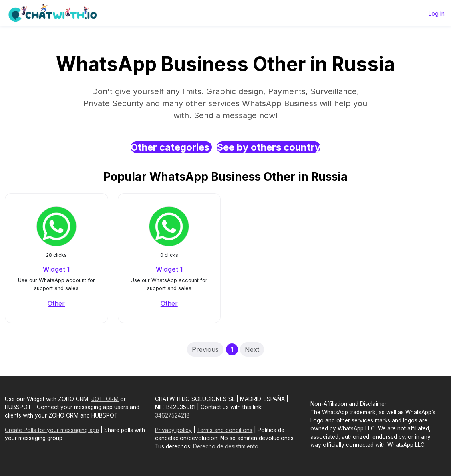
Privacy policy (173, 430)
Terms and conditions (224, 430)
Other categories (171, 147)
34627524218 (172, 415)
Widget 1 (56, 269)
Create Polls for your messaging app (52, 430)
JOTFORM (105, 399)
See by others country (268, 147)
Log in (437, 13)
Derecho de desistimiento (225, 446)
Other (56, 303)
